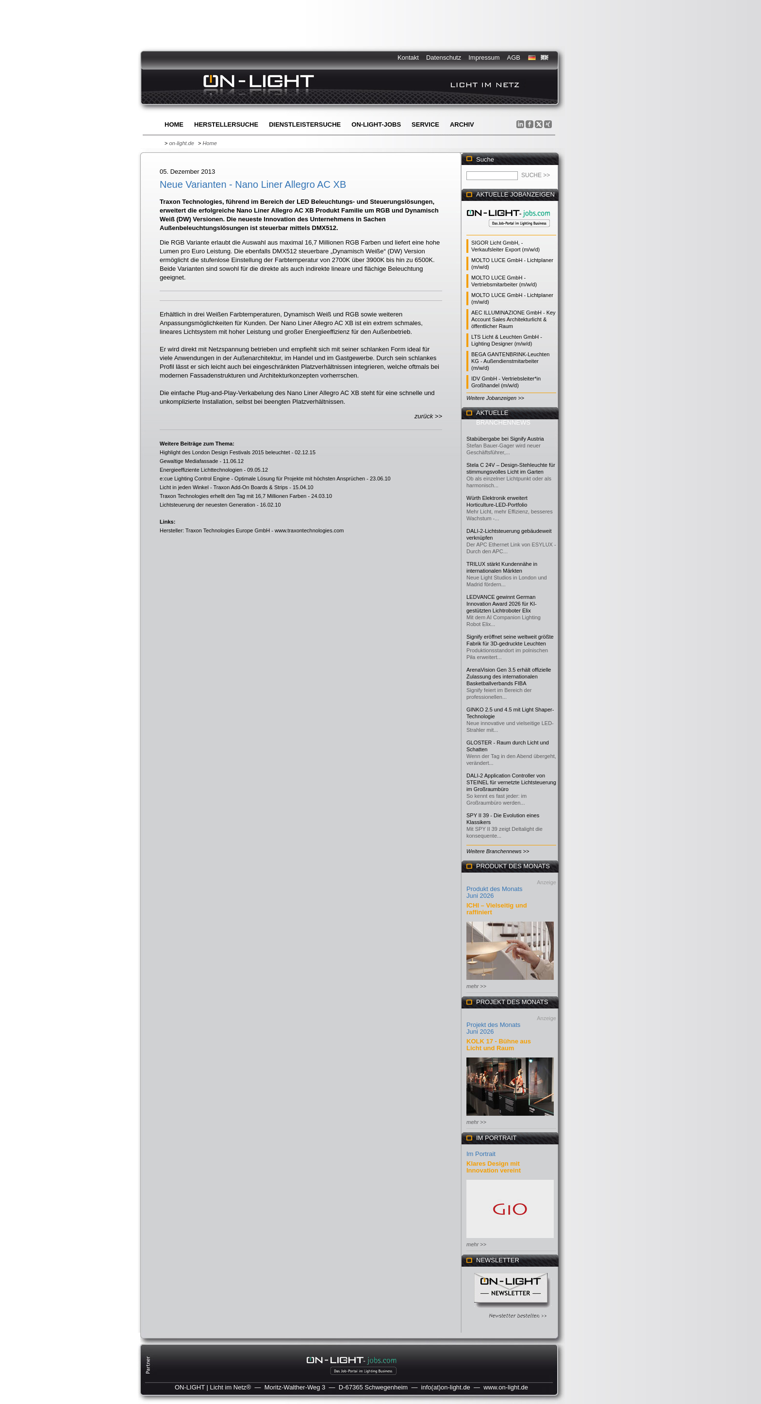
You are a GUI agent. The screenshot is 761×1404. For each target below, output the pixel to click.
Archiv (462, 124)
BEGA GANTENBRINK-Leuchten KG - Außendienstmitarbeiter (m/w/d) (510, 361)
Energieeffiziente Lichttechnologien (201, 470)
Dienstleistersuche (305, 124)
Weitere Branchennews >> (497, 851)
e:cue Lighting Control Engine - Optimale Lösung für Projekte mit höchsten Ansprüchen (262, 478)
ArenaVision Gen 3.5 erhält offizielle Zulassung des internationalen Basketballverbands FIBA (508, 676)
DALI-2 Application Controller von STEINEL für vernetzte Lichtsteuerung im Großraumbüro (511, 782)
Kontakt (408, 57)
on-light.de (181, 143)
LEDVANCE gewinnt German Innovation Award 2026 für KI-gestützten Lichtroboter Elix (501, 603)
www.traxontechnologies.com (309, 530)
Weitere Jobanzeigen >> (495, 398)
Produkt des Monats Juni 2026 (494, 892)
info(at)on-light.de (445, 1387)
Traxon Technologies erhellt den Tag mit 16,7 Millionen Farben (233, 496)
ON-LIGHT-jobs (376, 124)
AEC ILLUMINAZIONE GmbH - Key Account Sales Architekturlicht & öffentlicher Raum (513, 319)
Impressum (483, 57)
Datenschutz (443, 57)
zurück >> (428, 416)
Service (425, 124)
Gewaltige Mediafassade (189, 461)
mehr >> (476, 986)
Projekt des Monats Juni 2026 (493, 1028)
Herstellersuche (226, 124)
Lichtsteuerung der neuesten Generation (207, 505)
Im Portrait (481, 1153)
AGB (513, 57)
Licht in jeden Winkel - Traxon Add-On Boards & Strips (224, 487)
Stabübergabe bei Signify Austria (505, 439)
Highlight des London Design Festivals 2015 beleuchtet (225, 452)
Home (174, 124)
